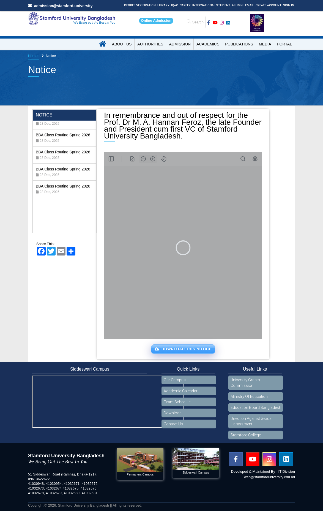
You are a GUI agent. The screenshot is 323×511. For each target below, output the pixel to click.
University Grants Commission (245, 383)
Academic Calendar (181, 391)
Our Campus (175, 380)
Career (185, 5)
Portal (284, 44)
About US (122, 44)
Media (265, 44)
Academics (207, 44)
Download (173, 413)
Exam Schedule (177, 402)
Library (163, 5)
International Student (211, 5)
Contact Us (173, 424)
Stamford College (246, 435)
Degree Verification (140, 5)
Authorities (150, 44)
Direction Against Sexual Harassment (251, 421)
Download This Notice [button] (183, 349)
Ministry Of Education (249, 396)
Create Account (268, 5)
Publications (239, 44)
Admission (180, 44)
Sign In (288, 5)
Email (249, 5)
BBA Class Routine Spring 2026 (63, 125)
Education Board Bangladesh (256, 407)
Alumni (237, 5)
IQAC (174, 5)
